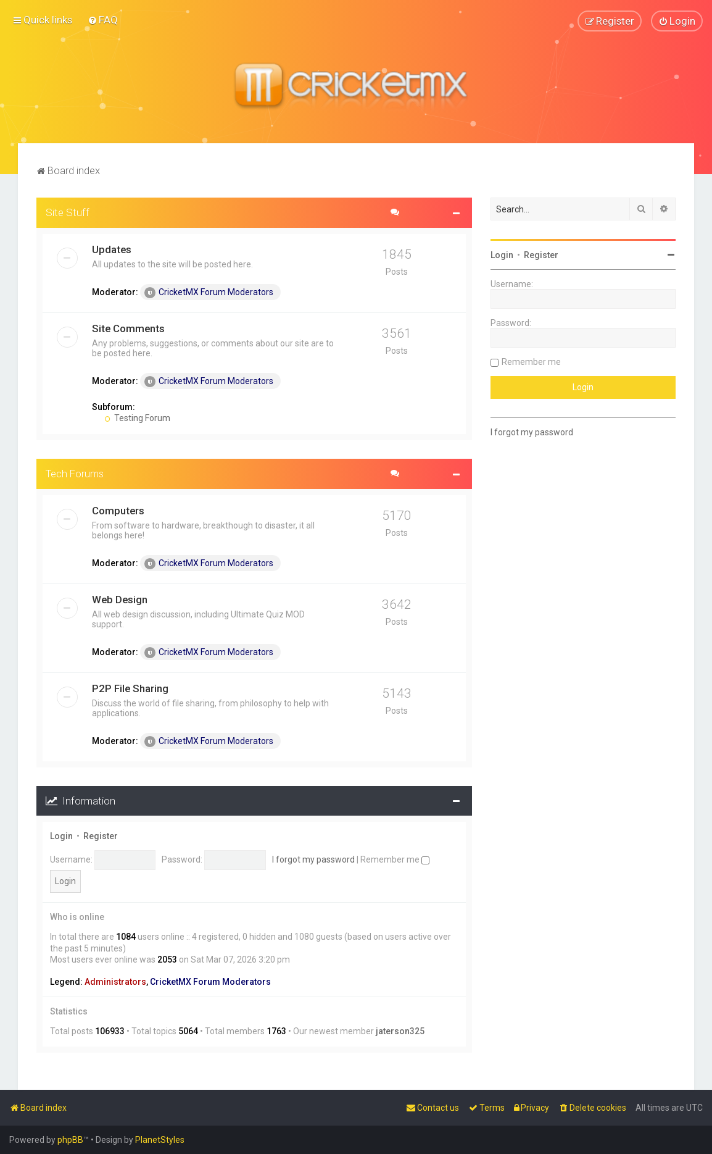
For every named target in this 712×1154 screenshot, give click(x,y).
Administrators (115, 982)
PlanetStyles (159, 1140)
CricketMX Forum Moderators (208, 292)
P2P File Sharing (130, 688)
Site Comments (128, 328)
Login (61, 836)
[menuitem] (103, 19)
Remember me (394, 859)
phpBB (70, 1140)
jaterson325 (400, 1031)
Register (100, 836)
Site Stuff (67, 212)
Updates (111, 249)
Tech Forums (75, 473)
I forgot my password (313, 859)
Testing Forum (137, 417)
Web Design (119, 599)
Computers (118, 510)
